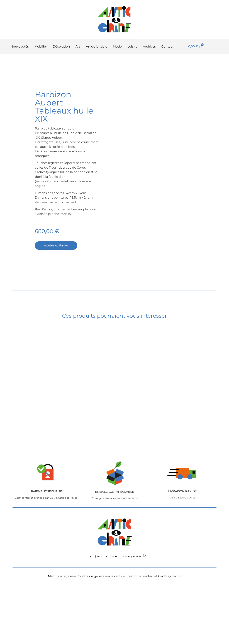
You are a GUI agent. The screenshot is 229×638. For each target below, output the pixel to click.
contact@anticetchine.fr (101, 611)
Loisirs (132, 46)
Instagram (130, 611)
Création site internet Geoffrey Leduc (153, 631)
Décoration (61, 46)
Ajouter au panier (56, 273)
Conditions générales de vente (99, 631)
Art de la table (96, 46)
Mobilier (40, 46)
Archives (149, 46)
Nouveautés (20, 46)
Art (77, 46)
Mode (117, 46)
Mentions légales (61, 631)
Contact (167, 46)
